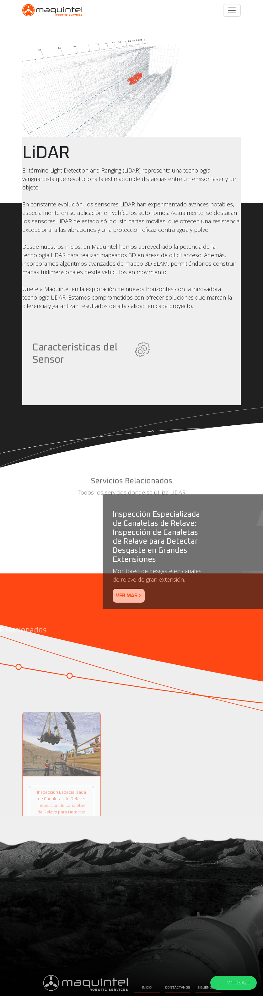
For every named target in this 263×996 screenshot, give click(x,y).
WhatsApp (238, 982)
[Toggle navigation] (232, 10)
